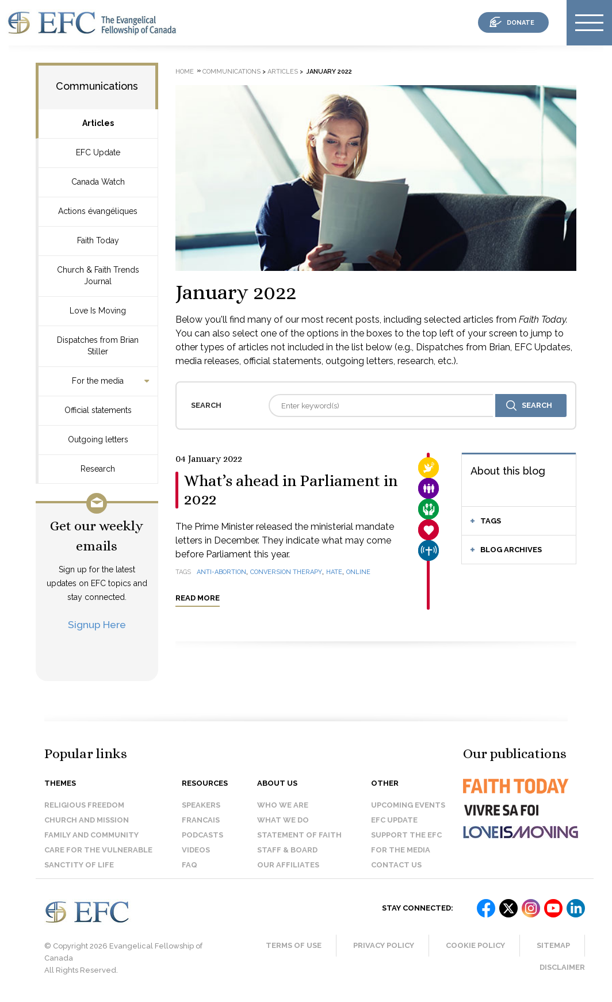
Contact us (396, 865)
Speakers (201, 805)
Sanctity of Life (79, 865)
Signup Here (97, 624)
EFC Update (98, 152)
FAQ (189, 865)
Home (184, 71)
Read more (197, 598)
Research (98, 468)
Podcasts (202, 835)
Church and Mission (86, 820)
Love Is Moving (98, 310)
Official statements (98, 410)
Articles (98, 123)
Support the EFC (406, 835)
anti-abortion (221, 572)
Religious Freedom (84, 805)
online (358, 572)
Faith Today (98, 240)
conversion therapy (286, 572)
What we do (283, 820)
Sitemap (553, 945)
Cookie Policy (475, 945)
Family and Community (91, 835)
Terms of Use (294, 945)
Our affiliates (288, 865)
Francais (201, 820)
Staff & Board (287, 850)
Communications (97, 86)
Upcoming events (408, 805)
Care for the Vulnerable (98, 850)
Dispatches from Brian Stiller (98, 345)
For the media (98, 380)
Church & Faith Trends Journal (98, 275)
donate (520, 22)
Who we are (282, 805)
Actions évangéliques (97, 211)
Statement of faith (299, 835)
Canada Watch (98, 181)
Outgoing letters (98, 439)
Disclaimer (562, 967)
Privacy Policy (383, 945)
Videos (196, 850)
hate (334, 572)
